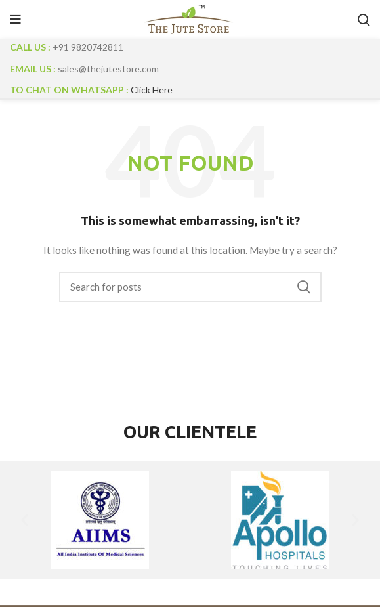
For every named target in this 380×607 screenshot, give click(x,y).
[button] (24, 519)
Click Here (152, 89)
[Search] (190, 287)
